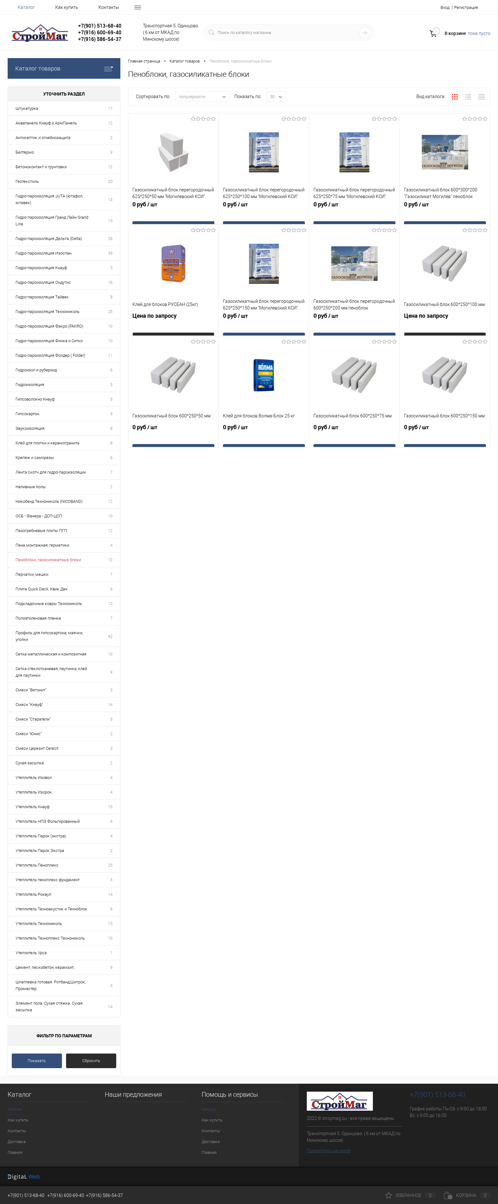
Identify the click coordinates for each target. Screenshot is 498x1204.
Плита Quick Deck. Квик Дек (42, 589)
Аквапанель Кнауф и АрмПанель (46, 123)
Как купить (66, 7)
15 (110, 220)
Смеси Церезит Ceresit (37, 748)
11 (110, 355)
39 (110, 253)
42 (110, 636)
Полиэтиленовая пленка (38, 618)
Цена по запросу (173, 327)
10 (110, 326)
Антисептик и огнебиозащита (43, 137)
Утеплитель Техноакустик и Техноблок (51, 909)
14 (110, 704)
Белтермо (25, 152)
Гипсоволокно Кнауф (35, 399)
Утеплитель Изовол (34, 777)
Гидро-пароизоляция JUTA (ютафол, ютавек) (49, 199)
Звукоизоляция (30, 428)
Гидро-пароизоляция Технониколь (47, 311)
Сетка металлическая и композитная (51, 654)
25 (110, 311)
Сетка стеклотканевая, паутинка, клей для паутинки (51, 672)
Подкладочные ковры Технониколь (49, 603)
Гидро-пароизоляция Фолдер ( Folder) (50, 355)
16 (110, 282)
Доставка (17, 1141)
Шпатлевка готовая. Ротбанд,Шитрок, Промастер (50, 985)
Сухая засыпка (30, 763)
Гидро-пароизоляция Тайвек (42, 297)
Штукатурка (27, 108)
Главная (15, 1152)
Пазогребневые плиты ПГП (41, 530)
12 (110, 123)
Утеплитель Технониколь (39, 923)
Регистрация (464, 7)
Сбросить (91, 1060)
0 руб (173, 215)
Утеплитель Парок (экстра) (41, 836)
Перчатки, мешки (32, 574)
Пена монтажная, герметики (42, 545)
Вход (441, 7)
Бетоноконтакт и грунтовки (41, 166)
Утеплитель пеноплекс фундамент (48, 879)
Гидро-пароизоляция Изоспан (43, 253)
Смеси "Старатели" (33, 719)
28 (110, 238)
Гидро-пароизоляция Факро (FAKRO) (49, 326)
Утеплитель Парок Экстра (40, 850)
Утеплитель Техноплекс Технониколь (50, 938)
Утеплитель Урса (31, 952)
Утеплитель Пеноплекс (37, 865)
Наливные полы (31, 486)
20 (110, 181)
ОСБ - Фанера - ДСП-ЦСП (39, 516)
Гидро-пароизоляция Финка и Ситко (49, 340)
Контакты (108, 7)
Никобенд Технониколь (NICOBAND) (49, 501)
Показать (37, 1060)
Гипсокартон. (28, 413)
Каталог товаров (64, 68)
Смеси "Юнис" (29, 733)
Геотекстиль (27, 181)
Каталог (26, 7)
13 (110, 199)
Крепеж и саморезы (35, 457)
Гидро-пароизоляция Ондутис (43, 282)
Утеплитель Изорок (34, 792)
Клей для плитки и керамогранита (47, 443)
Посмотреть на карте (328, 1150)
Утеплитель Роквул (33, 894)
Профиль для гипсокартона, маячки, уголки (49, 636)
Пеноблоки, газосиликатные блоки (48, 559)
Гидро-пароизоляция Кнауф (41, 267)
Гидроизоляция (30, 384)
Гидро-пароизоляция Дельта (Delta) (49, 238)
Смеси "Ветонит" (31, 690)
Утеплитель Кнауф (33, 806)
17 (110, 108)
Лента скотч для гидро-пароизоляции (51, 472)
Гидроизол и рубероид (36, 370)
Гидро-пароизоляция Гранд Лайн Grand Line (52, 220)
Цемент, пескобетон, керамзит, (45, 967)
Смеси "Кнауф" (29, 704)
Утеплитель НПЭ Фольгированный (48, 821)
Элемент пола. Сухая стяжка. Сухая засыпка (49, 1006)
